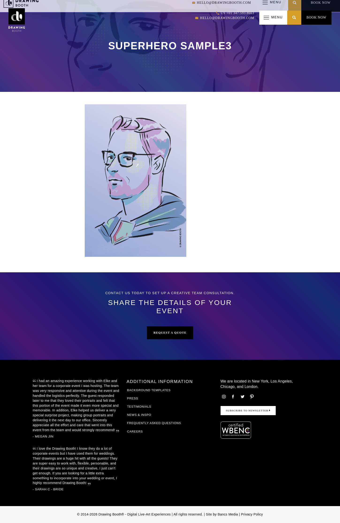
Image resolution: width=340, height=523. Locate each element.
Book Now (316, 17)
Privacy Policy (252, 514)
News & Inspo (139, 415)
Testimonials (139, 406)
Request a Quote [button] (170, 332)
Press (132, 398)
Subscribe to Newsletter (248, 410)
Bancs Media (228, 514)
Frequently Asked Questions (154, 423)
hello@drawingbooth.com (224, 18)
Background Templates (149, 390)
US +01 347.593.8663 (235, 13)
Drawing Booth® (110, 514)
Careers (135, 431)
